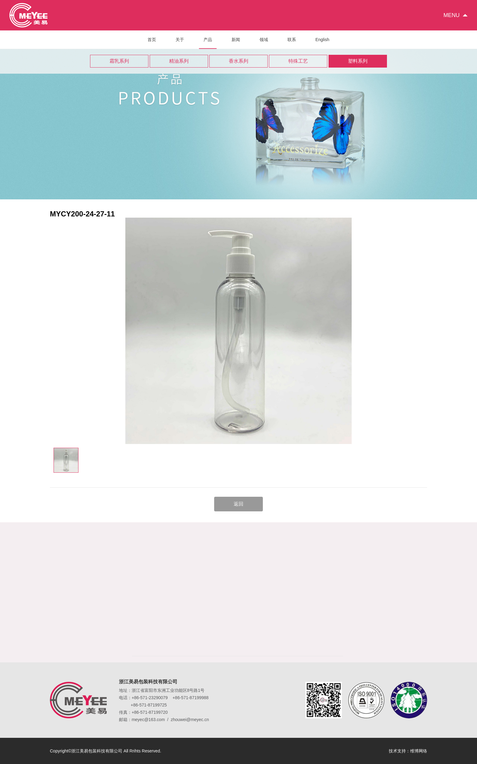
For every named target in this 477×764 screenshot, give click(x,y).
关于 (180, 39)
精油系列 (179, 61)
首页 (152, 39)
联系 (291, 39)
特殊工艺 (298, 61)
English (322, 39)
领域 (263, 39)
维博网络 (418, 750)
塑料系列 (357, 61)
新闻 (236, 39)
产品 (208, 43)
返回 (238, 503)
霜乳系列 (119, 61)
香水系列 (238, 61)
